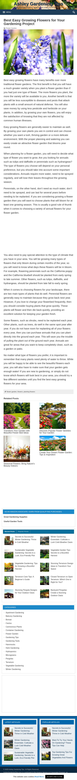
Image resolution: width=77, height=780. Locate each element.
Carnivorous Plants (14, 627)
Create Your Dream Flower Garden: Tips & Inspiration (55, 453)
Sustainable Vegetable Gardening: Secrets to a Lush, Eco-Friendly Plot (25, 553)
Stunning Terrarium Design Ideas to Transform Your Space (62, 566)
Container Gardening (14, 630)
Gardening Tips (12, 637)
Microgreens (11, 655)
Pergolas (9, 659)
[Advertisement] (38, 233)
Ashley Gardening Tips (16, 769)
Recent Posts (10, 531)
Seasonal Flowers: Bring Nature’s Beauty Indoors (19, 464)
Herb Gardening (12, 648)
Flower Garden (11, 28)
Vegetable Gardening (15, 666)
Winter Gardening (13, 669)
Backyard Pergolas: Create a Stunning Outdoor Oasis (59, 593)
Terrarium (10, 662)
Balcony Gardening (14, 616)
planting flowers (29, 392)
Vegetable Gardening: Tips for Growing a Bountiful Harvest (26, 566)
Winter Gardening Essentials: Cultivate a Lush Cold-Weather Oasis (61, 539)
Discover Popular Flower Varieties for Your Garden (55, 432)
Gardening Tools (13, 641)
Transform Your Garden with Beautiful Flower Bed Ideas (17, 432)
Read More (39, 777)
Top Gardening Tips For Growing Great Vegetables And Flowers (62, 755)
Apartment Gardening (15, 613)
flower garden (12, 392)
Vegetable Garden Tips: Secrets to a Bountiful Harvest (61, 553)
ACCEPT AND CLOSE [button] (54, 777)
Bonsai (8, 620)
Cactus (9, 623)
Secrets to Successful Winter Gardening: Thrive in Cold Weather (25, 539)
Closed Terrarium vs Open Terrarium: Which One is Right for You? (62, 579)
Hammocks (10, 644)
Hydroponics (11, 651)
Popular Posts (23, 531)
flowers (20, 392)
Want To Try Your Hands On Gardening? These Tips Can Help (62, 743)
